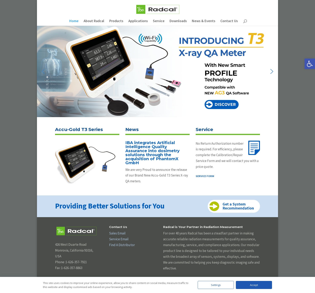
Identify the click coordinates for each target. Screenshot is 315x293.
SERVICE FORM (205, 176)
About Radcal (94, 21)
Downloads (178, 21)
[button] (310, 64)
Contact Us (229, 21)
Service (159, 21)
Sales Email (117, 233)
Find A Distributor (122, 245)
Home (74, 21)
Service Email (119, 239)
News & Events (203, 21)
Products (116, 21)
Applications (138, 21)
